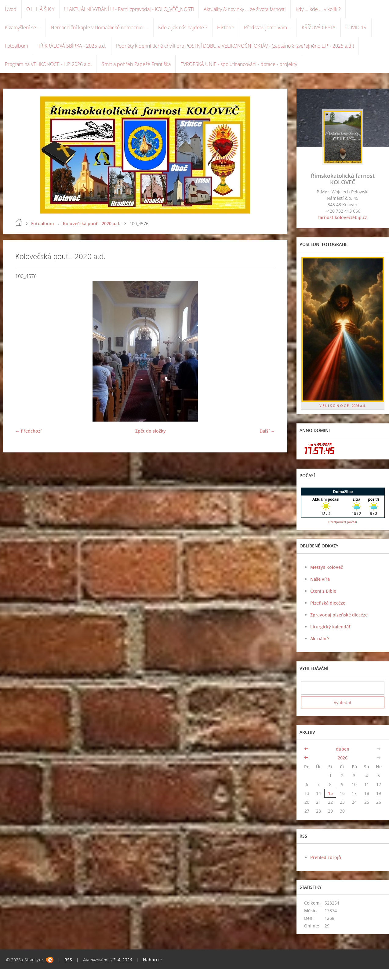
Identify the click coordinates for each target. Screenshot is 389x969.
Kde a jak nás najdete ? (182, 27)
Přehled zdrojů (325, 857)
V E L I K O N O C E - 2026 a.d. (342, 405)
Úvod (10, 9)
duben (342, 749)
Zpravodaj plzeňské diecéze (339, 615)
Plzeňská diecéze (327, 603)
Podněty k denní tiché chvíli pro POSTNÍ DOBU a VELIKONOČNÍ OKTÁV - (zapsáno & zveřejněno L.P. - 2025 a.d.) (235, 45)
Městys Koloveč (326, 567)
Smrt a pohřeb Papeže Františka (136, 64)
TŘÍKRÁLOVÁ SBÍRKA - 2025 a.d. (72, 45)
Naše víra (320, 579)
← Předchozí (28, 431)
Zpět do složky (150, 431)
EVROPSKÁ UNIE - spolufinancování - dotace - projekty (238, 64)
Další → (267, 431)
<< (306, 749)
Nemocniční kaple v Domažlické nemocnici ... (99, 27)
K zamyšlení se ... (23, 27)
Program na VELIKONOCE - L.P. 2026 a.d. (48, 64)
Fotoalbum (16, 45)
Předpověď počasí (342, 522)
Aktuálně (319, 639)
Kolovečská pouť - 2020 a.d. (91, 223)
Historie (225, 27)
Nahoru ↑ (152, 960)
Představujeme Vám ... (268, 27)
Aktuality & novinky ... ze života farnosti (245, 9)
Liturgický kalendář (330, 627)
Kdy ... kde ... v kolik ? (318, 9)
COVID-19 (355, 27)
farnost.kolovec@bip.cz (342, 217)
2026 (342, 758)
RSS (68, 960)
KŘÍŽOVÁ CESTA (319, 27)
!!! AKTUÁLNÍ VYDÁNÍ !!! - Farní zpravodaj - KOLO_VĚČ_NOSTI (129, 9)
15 (330, 793)
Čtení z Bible (323, 591)
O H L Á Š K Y (40, 9)
